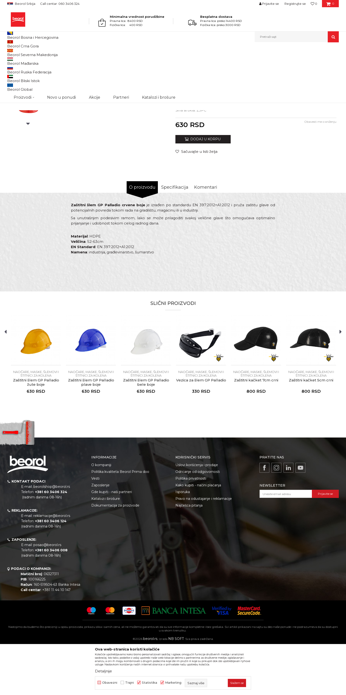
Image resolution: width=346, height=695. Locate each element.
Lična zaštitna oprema (52, 52)
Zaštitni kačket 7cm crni (256, 430)
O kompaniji (101, 514)
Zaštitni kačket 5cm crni (311, 430)
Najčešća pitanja (189, 555)
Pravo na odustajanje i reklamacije (203, 548)
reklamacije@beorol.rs (51, 565)
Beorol (11, 52)
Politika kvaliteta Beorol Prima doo (120, 521)
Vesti (95, 528)
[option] (28, 89)
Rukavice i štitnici (83, 52)
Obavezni (109, 682)
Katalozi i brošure (105, 548)
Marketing (173, 682)
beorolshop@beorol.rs (51, 536)
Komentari (205, 236)
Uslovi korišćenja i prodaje (196, 514)
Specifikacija (174, 236)
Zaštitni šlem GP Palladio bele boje (146, 432)
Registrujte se (295, 4)
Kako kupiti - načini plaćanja (198, 535)
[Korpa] (330, 5)
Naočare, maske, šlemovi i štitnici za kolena (129, 52)
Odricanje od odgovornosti (197, 521)
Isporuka (182, 541)
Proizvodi (26, 52)
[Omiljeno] (314, 4)
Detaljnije (103, 671)
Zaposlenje (100, 535)
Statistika (149, 682)
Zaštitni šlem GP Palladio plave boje (91, 432)
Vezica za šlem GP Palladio (201, 430)
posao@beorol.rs (47, 594)
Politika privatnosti (190, 528)
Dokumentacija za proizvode (115, 555)
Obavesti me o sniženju (320, 171)
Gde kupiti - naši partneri (111, 541)
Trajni (129, 682)
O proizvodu (142, 236)
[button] (297, 37)
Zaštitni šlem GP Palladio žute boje (36, 432)
